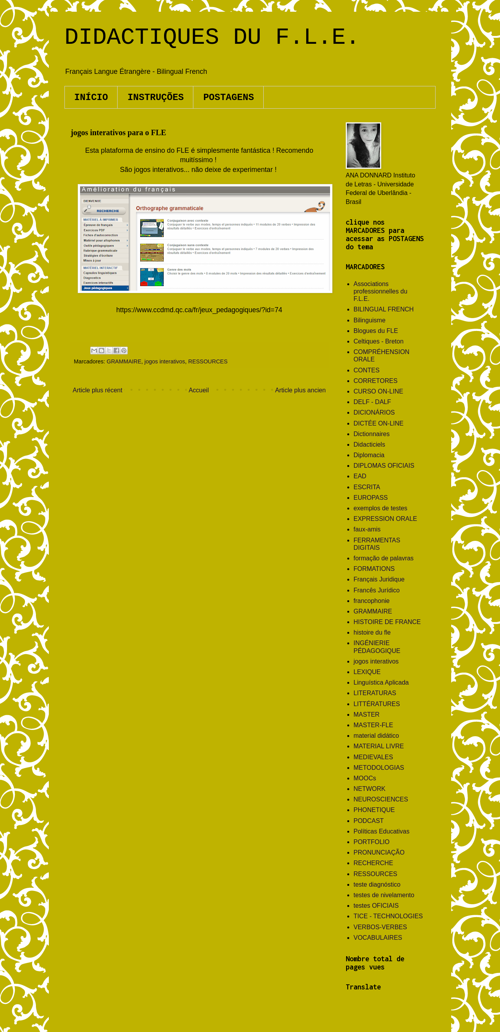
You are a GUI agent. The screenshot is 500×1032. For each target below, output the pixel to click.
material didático (376, 735)
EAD (360, 476)
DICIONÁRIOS (374, 412)
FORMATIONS (374, 568)
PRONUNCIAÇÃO (379, 852)
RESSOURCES (208, 361)
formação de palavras (384, 558)
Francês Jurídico (377, 590)
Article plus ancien (300, 390)
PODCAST (369, 820)
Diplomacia (369, 455)
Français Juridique (379, 579)
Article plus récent (97, 390)
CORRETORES (376, 380)
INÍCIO (91, 97)
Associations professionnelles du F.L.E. (380, 291)
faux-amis (367, 529)
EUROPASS (371, 497)
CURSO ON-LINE (378, 391)
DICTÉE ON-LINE (379, 423)
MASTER (367, 714)
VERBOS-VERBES (380, 927)
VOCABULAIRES (378, 937)
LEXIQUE (367, 672)
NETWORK (370, 788)
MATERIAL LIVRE (379, 746)
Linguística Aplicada (381, 682)
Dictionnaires (371, 434)
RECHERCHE (373, 863)
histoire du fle (372, 632)
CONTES (367, 370)
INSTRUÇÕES (155, 97)
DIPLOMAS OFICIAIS (384, 465)
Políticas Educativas (381, 831)
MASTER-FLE (373, 725)
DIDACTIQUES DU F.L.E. (212, 37)
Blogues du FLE (376, 330)
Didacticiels (369, 444)
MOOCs (365, 778)
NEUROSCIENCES (381, 799)
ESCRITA (367, 487)
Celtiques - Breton (379, 341)
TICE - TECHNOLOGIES (388, 916)
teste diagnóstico (377, 884)
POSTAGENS (228, 97)
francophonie (372, 600)
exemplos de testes (380, 508)
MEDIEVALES (373, 757)
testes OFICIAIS (376, 905)
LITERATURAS (375, 693)
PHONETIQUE (374, 810)
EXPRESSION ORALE (385, 518)
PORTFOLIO (371, 842)
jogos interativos (165, 361)
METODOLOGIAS (379, 767)
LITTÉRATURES (377, 704)
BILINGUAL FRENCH (384, 309)
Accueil (199, 390)
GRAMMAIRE (124, 361)
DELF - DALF (372, 402)
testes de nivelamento (384, 895)
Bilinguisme (370, 320)
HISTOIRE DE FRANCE (387, 622)
